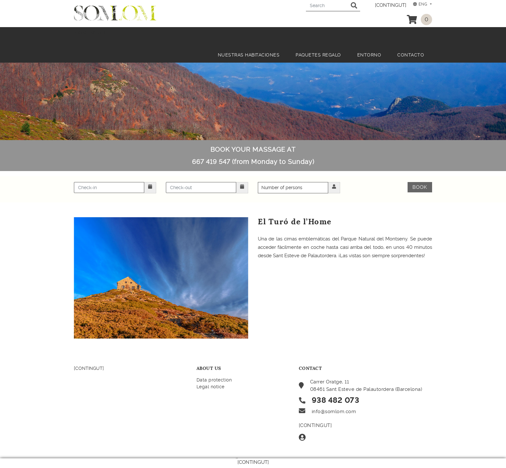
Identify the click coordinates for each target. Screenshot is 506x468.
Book (419, 187)
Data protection (214, 379)
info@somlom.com (334, 411)
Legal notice (211, 386)
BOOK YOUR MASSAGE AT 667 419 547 (253, 156)
